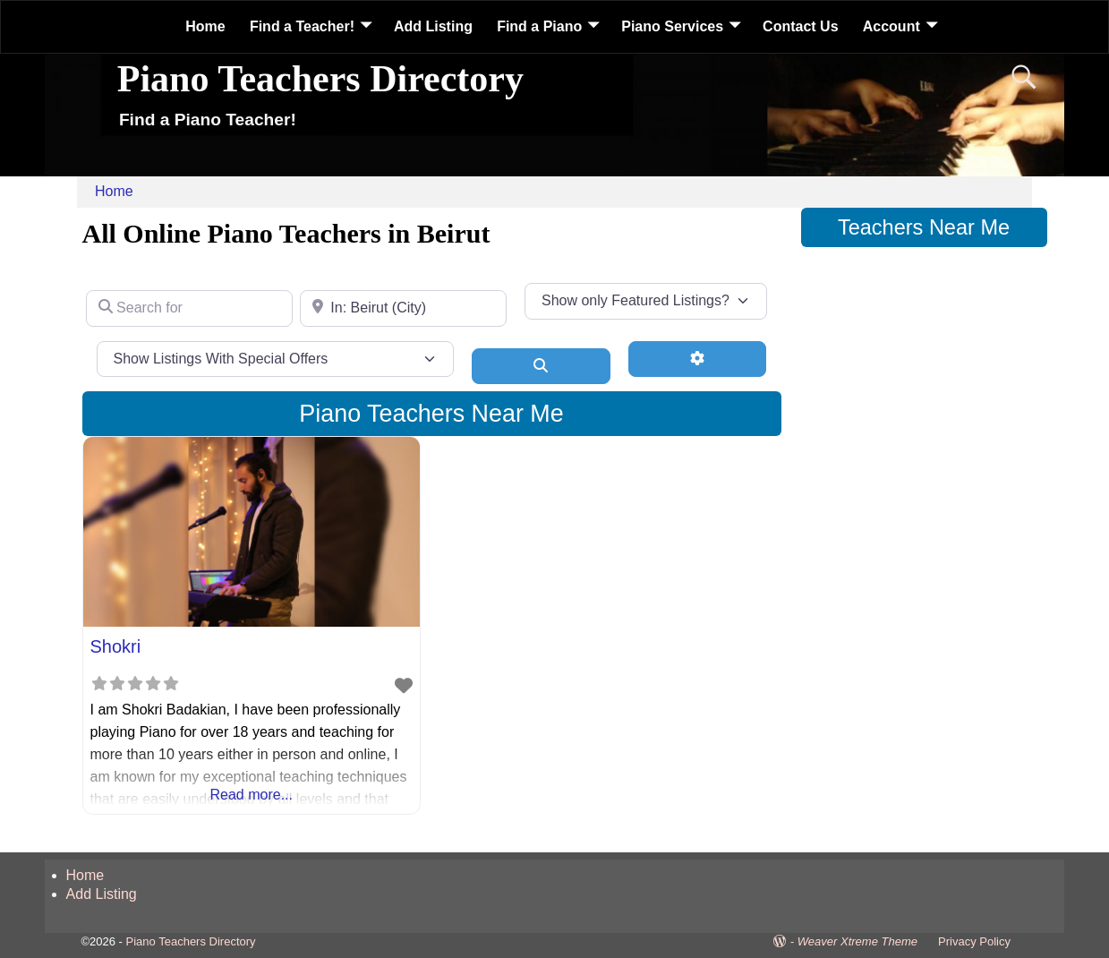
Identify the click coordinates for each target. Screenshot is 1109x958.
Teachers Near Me (924, 227)
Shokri (115, 646)
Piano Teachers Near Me (431, 413)
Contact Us (800, 26)
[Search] (541, 366)
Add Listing (433, 26)
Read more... (251, 794)
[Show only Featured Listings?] (646, 301)
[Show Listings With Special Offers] (275, 359)
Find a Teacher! (302, 26)
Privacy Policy (974, 941)
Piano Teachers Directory (320, 78)
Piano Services (672, 26)
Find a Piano (539, 26)
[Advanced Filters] (697, 359)
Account (891, 26)
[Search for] (189, 308)
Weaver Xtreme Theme (857, 941)
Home (205, 26)
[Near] (403, 308)
